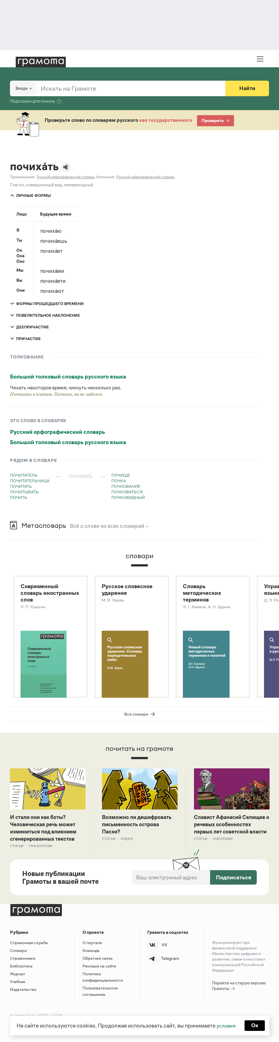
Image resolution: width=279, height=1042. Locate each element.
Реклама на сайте (99, 967)
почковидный (128, 497)
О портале (92, 944)
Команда (91, 952)
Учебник (18, 983)
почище (120, 475)
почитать (21, 486)
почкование (125, 486)
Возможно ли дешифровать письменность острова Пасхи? (139, 825)
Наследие (223, 847)
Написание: (105, 177)
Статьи (16, 847)
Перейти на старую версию (239, 987)
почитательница (29, 480)
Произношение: (22, 177)
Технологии (40, 847)
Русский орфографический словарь (57, 432)
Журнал (17, 975)
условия (226, 1025)
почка (118, 480)
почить (18, 497)
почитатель (24, 475)
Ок (255, 1025)
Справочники (22, 959)
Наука (127, 839)
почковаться (127, 491)
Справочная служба (29, 944)
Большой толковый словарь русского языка (68, 376)
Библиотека (21, 967)
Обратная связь (98, 959)
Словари (18, 952)
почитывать (24, 491)
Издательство (23, 991)
